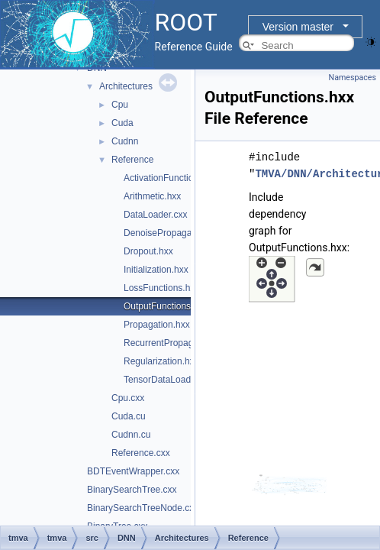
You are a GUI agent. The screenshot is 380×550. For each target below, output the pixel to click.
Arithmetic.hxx (152, 196)
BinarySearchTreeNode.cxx (142, 508)
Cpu (119, 104)
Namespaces (352, 77)
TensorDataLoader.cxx (169, 379)
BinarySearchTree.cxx (132, 489)
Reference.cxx (140, 453)
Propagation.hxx (157, 324)
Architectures (126, 86)
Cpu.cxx (127, 398)
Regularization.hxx (161, 361)
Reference (132, 159)
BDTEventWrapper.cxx (133, 471)
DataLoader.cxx (155, 214)
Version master (297, 27)
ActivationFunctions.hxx (172, 178)
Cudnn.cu (130, 434)
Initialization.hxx (156, 269)
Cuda (122, 123)
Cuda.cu (128, 416)
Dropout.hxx (148, 251)
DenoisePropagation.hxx (174, 233)
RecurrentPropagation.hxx (177, 343)
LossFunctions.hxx (161, 288)
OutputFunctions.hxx (166, 306)
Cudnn (124, 141)
